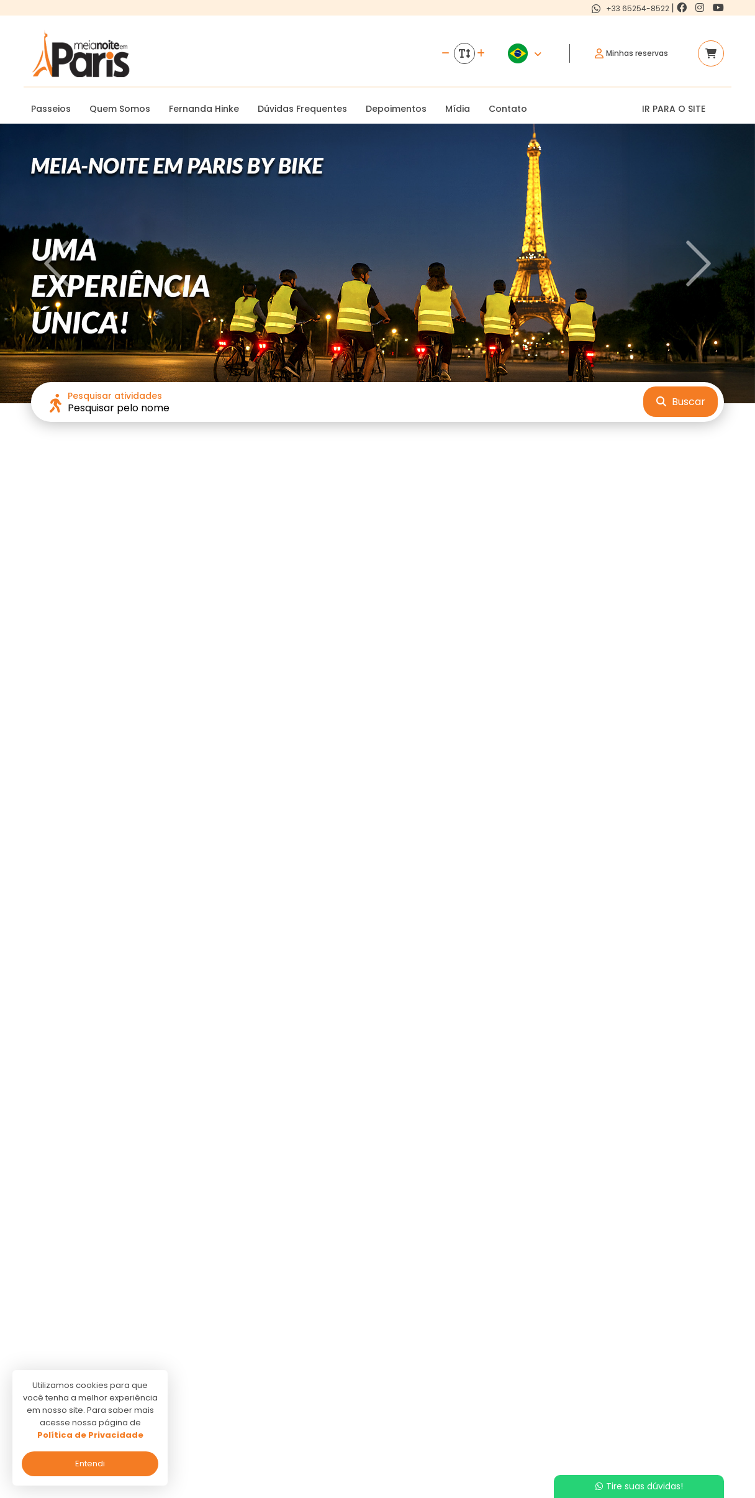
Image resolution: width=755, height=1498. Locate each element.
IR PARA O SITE (673, 109)
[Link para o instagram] (701, 8)
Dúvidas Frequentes (302, 109)
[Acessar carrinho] (711, 53)
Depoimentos (396, 109)
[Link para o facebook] (683, 8)
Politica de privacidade (324, 1379)
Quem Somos (119, 109)
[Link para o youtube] (718, 8)
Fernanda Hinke (204, 109)
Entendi (90, 1463)
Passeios (51, 109)
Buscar (680, 402)
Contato (508, 109)
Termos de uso (308, 1397)
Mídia (457, 109)
